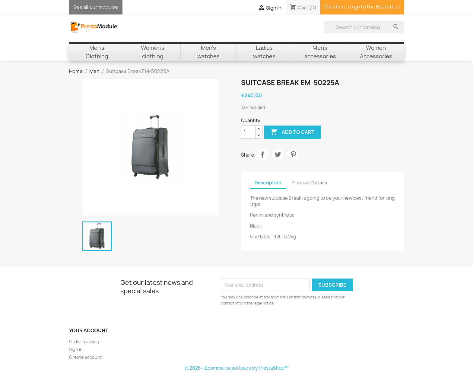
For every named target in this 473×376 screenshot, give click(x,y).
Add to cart (292, 132)
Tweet (278, 154)
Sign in (76, 349)
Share (262, 154)
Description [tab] (268, 183)
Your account (88, 330)
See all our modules (96, 7)
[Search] (364, 27)
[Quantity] (248, 132)
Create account (85, 357)
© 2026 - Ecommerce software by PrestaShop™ (237, 368)
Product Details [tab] (309, 183)
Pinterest (293, 154)
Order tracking (84, 341)
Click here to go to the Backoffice (362, 6)
